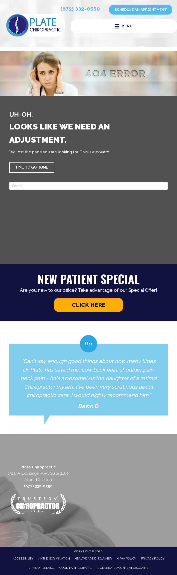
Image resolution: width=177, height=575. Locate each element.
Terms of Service (41, 567)
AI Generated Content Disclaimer (123, 567)
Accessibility (23, 558)
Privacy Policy (153, 558)
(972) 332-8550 (80, 9)
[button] (31, 167)
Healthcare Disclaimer (93, 558)
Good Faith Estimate (75, 567)
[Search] (88, 186)
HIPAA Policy (126, 558)
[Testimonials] (88, 375)
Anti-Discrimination (54, 558)
